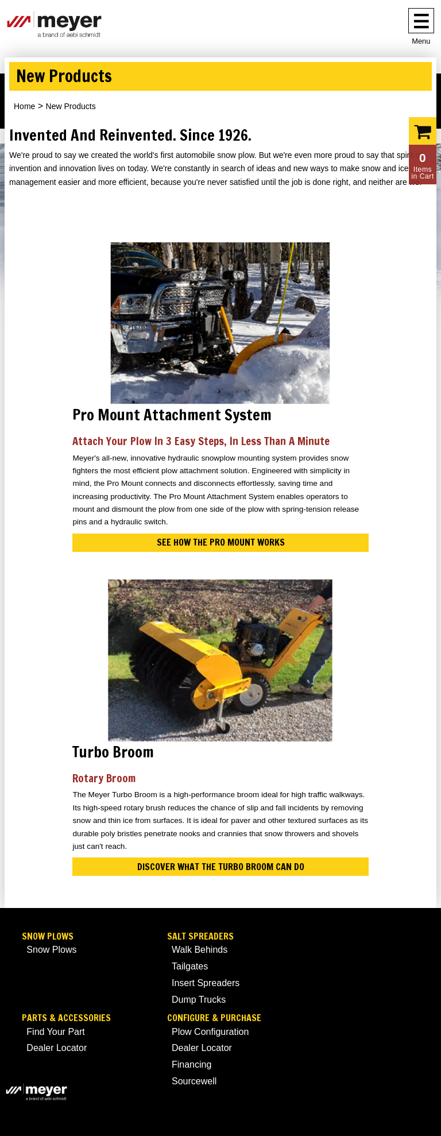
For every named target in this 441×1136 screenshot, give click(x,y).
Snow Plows (48, 936)
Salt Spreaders (200, 936)
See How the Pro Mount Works (221, 542)
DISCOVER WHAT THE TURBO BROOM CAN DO (220, 866)
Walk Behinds (199, 950)
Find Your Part (55, 1032)
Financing (191, 1064)
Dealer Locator (56, 1048)
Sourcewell (194, 1081)
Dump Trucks (199, 999)
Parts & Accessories (66, 1018)
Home (24, 106)
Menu (421, 41)
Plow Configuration (210, 1032)
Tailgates (190, 966)
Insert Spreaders (205, 983)
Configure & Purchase (214, 1018)
